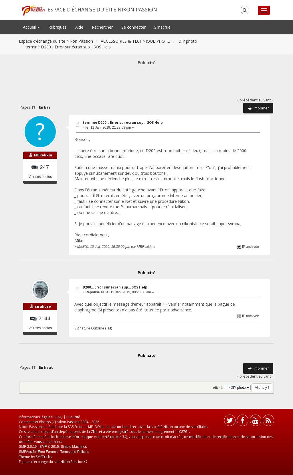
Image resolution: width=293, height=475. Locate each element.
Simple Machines (74, 447)
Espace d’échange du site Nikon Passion (102, 9)
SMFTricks (44, 456)
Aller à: (218, 387)
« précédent (247, 100)
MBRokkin (43, 155)
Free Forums (48, 452)
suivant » (265, 100)
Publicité (73, 417)
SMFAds (25, 452)
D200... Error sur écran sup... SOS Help (115, 287)
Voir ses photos (40, 177)
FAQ (59, 417)
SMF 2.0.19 (28, 447)
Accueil (31, 27)
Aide (79, 27)
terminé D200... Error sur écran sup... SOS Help (123, 122)
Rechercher (102, 27)
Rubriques (57, 27)
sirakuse (43, 306)
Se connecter (133, 27)
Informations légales (35, 417)
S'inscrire (162, 27)
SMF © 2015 (49, 447)
